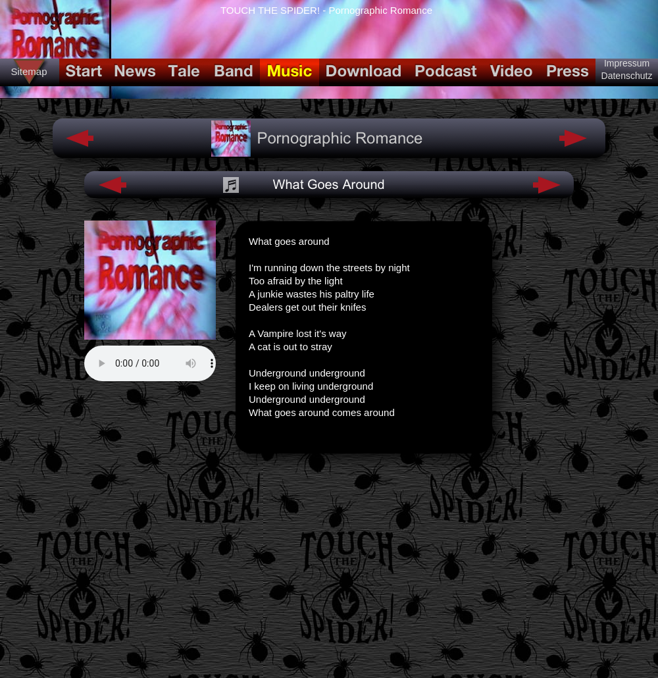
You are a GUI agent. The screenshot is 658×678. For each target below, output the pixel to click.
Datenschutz (627, 75)
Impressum (626, 63)
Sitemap (29, 71)
